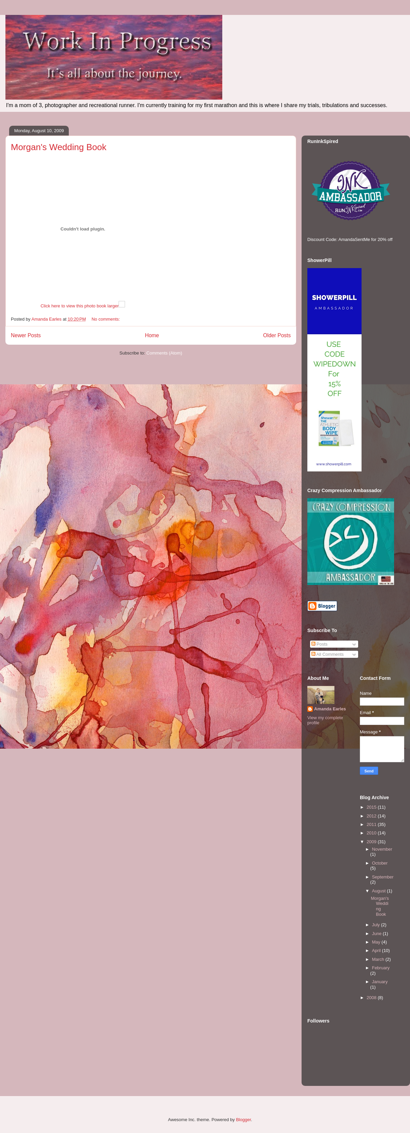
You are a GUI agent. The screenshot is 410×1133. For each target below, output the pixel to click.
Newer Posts (26, 335)
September (383, 876)
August (379, 890)
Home (152, 335)
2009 (372, 841)
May (377, 942)
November (382, 849)
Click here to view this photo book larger (80, 305)
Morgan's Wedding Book (58, 147)
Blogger (243, 1119)
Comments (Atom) (164, 353)
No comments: (106, 319)
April (377, 950)
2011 (372, 824)
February (381, 967)
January (380, 981)
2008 (372, 997)
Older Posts (277, 335)
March (379, 959)
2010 (372, 832)
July (376, 924)
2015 (372, 807)
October (380, 863)
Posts (319, 644)
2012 (372, 815)
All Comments (327, 654)
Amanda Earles (330, 708)
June (377, 933)
